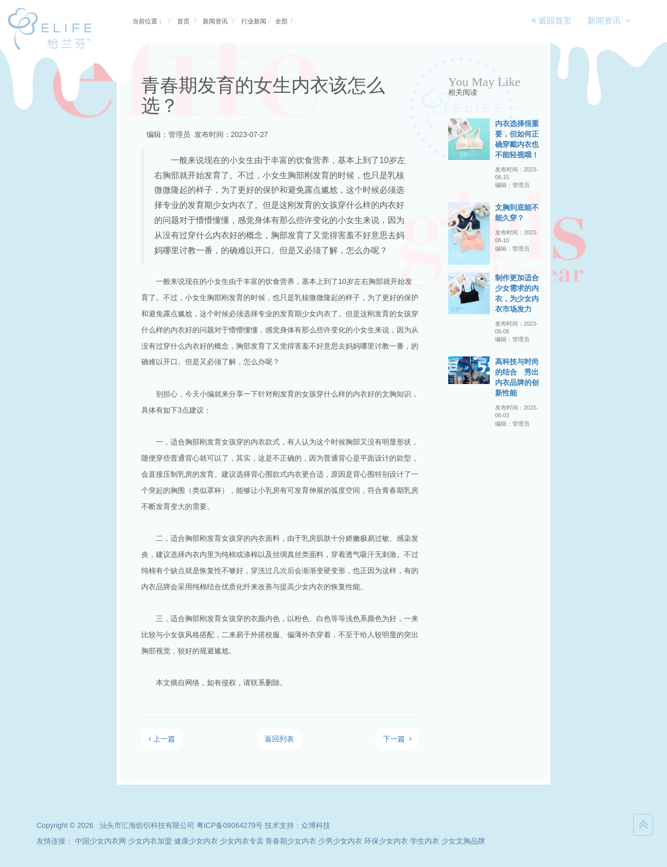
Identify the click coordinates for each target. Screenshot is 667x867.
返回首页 (552, 20)
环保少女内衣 (386, 841)
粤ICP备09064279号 (229, 825)
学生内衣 (424, 841)
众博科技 (315, 825)
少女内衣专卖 (242, 841)
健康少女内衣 (196, 841)
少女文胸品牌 (463, 841)
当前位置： (148, 21)
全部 (281, 21)
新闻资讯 (215, 21)
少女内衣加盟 (150, 841)
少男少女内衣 (340, 841)
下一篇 (397, 739)
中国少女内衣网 (100, 841)
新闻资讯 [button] (609, 20)
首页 (183, 21)
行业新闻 (253, 21)
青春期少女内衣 (290, 841)
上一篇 (162, 739)
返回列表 (279, 739)
